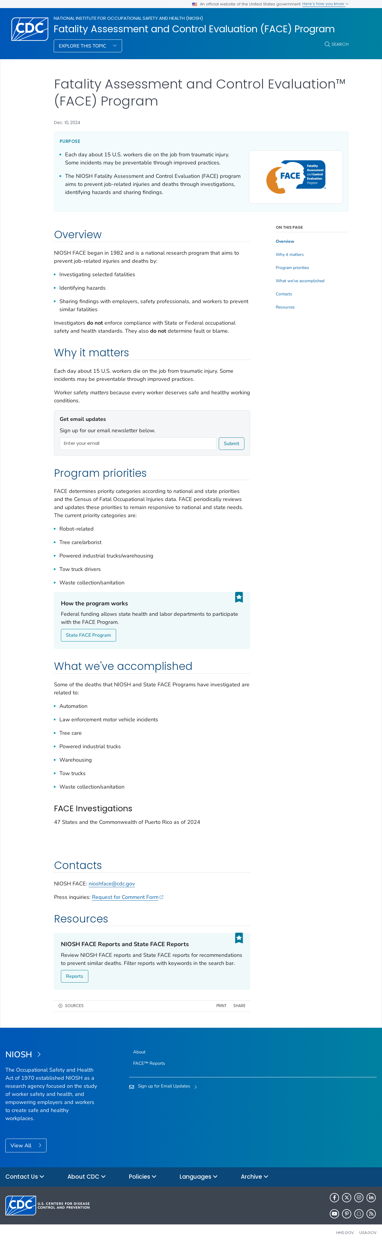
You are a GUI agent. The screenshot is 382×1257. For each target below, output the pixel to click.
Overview (285, 233)
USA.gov (368, 1243)
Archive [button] (255, 1187)
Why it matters (290, 246)
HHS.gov (345, 1243)
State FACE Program (88, 635)
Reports (74, 987)
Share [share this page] (239, 1016)
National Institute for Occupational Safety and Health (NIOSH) (128, 18)
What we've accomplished (300, 273)
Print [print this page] (221, 1016)
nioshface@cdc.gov (112, 894)
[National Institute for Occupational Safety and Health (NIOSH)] (51, 1065)
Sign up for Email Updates (164, 1097)
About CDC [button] (86, 1187)
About (139, 1063)
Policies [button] (143, 1187)
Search (340, 44)
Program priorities (292, 259)
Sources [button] (74, 1016)
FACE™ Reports (149, 1074)
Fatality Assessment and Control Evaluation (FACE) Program (194, 29)
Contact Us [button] (24, 1187)
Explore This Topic (83, 46)
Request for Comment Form (128, 907)
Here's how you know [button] (325, 4)
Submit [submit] (231, 443)
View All (21, 1156)
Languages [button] (199, 1187)
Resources (285, 299)
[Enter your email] (138, 443)
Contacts (284, 286)
